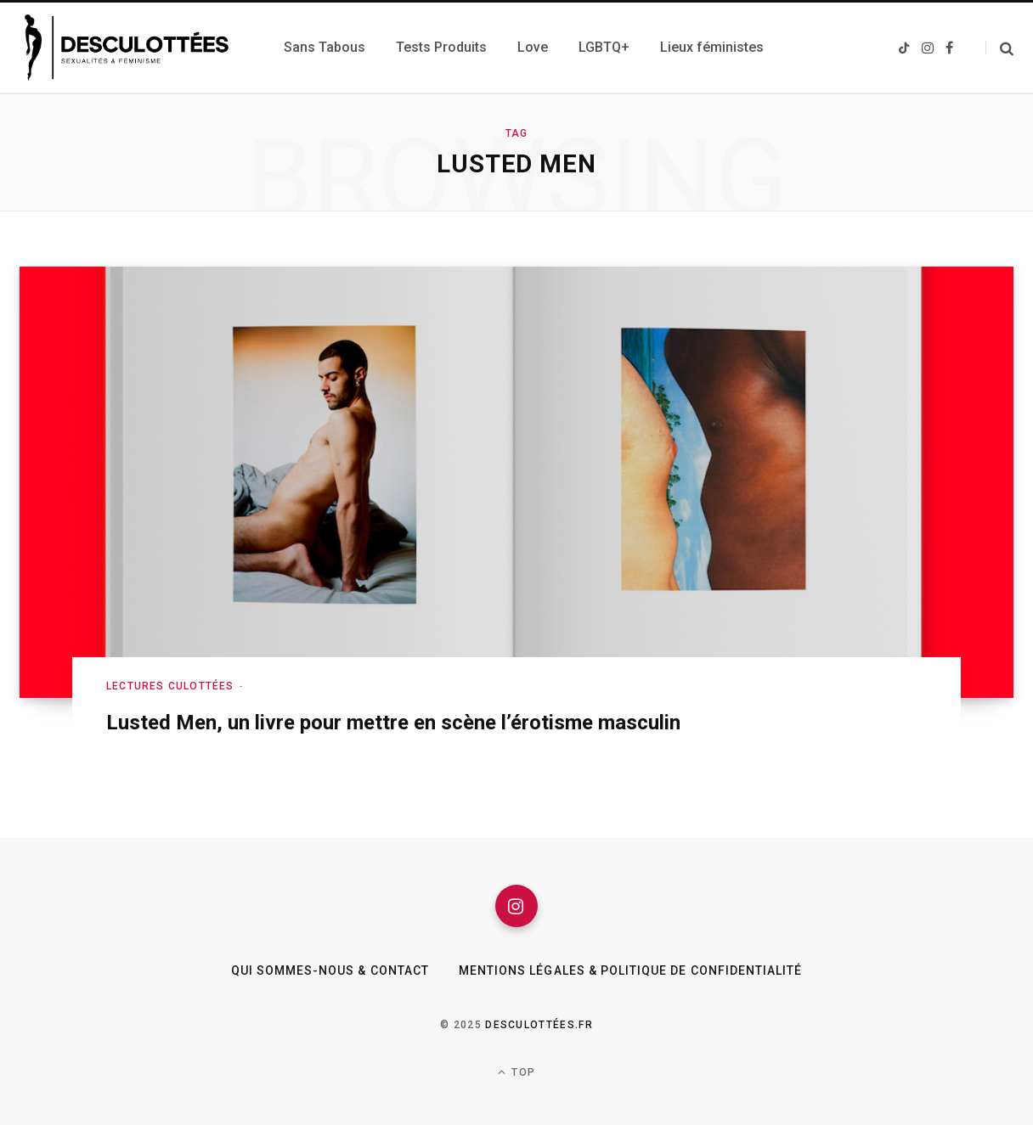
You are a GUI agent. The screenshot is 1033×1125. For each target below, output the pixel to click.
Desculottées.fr (539, 1025)
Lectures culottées (170, 686)
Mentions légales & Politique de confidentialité (630, 970)
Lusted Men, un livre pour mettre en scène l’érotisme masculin (393, 722)
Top (516, 1072)
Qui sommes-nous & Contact (330, 970)
